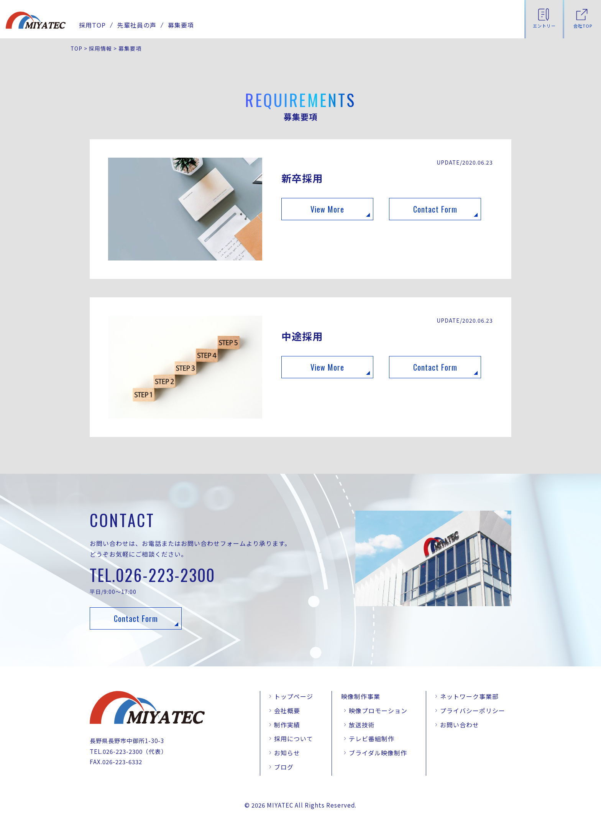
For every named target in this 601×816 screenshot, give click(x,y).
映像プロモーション (378, 710)
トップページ (293, 696)
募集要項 (181, 25)
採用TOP (92, 25)
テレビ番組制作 (371, 738)
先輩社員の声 (136, 25)
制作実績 (287, 724)
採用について (293, 738)
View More (327, 209)
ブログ (284, 766)
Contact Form (435, 209)
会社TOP (582, 26)
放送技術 (362, 724)
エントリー (544, 26)
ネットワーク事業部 (469, 696)
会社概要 (287, 710)
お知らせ (287, 752)
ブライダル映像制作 (378, 752)
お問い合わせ (459, 724)
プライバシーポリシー (472, 710)
